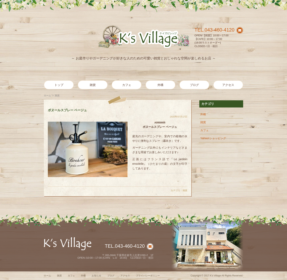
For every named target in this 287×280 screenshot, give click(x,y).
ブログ (194, 85)
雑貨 (93, 85)
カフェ (126, 85)
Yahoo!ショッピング (213, 138)
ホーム (47, 95)
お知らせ (96, 275)
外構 (160, 85)
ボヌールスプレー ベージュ (67, 110)
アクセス (228, 85)
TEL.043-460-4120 (214, 30)
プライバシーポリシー (148, 275)
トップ (58, 85)
